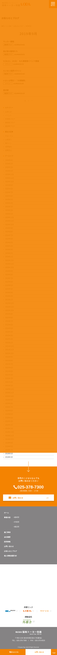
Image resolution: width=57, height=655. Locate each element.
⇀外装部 (16, 522)
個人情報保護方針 (10, 556)
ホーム (6, 513)
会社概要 (7, 537)
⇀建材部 (16, 517)
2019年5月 (9, 453)
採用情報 (7, 542)
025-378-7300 (30, 487)
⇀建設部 (16, 527)
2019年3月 (9, 457)
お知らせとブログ (10, 551)
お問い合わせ (9, 546)
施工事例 (7, 532)
